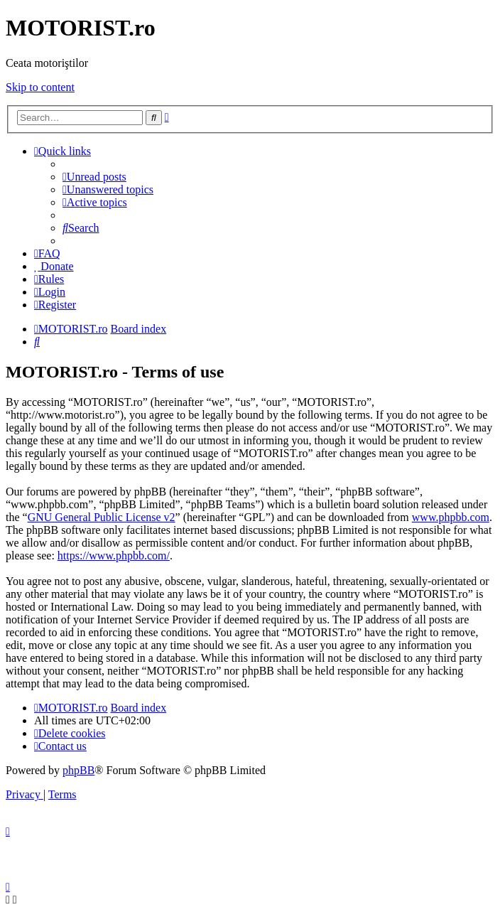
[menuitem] (94, 177)
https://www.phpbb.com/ (114, 555)
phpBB (78, 770)
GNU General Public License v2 (101, 517)
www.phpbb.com (450, 517)
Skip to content (40, 87)
